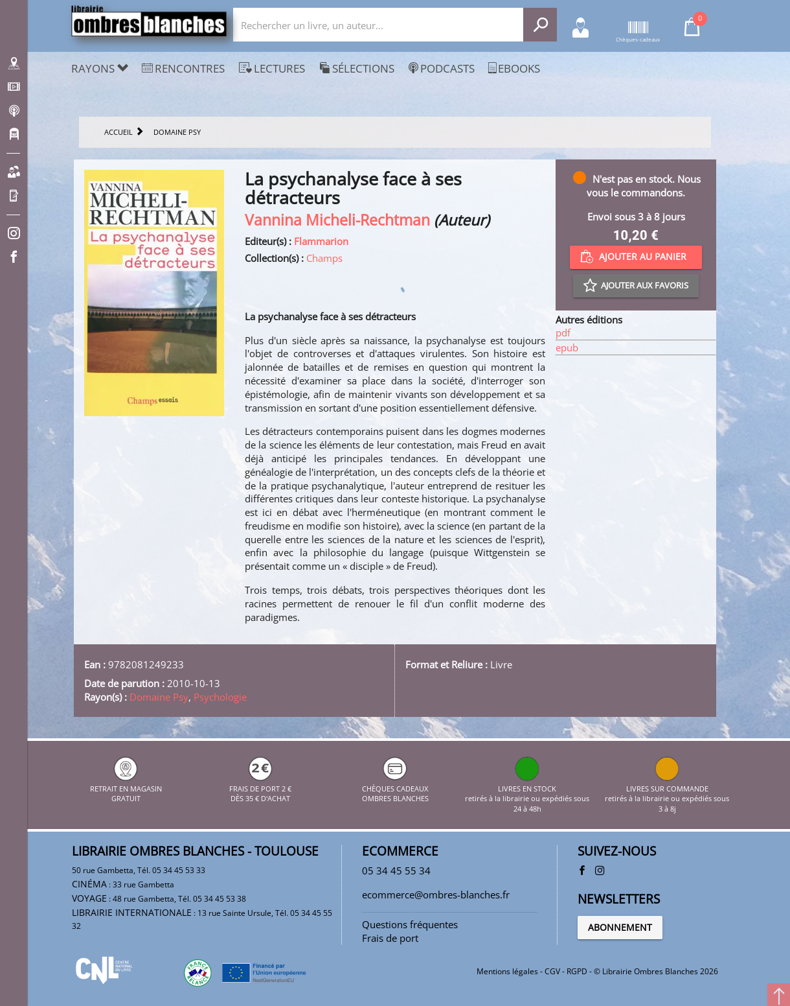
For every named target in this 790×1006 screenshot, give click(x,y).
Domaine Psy (159, 696)
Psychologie (220, 696)
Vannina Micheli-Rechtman (337, 220)
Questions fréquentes (410, 924)
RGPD (577, 971)
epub (567, 347)
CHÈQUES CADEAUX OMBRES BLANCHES (395, 788)
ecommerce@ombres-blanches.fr (436, 894)
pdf (563, 332)
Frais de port (390, 937)
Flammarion (321, 241)
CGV (552, 971)
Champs (324, 258)
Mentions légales (507, 971)
